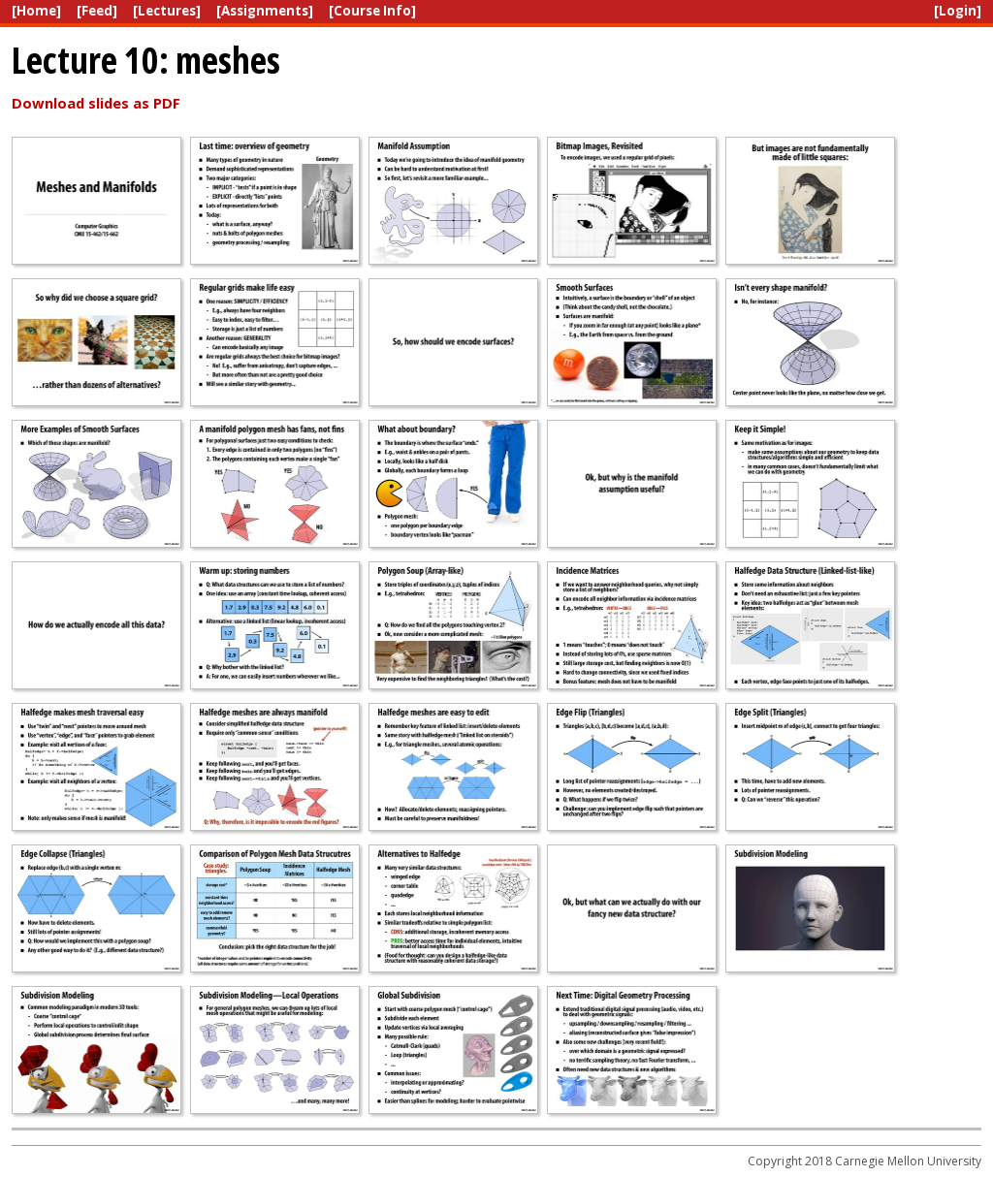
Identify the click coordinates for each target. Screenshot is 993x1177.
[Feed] (97, 10)
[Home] (36, 10)
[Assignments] (264, 10)
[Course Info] (372, 10)
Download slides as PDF (96, 102)
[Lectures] (167, 10)
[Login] (957, 10)
